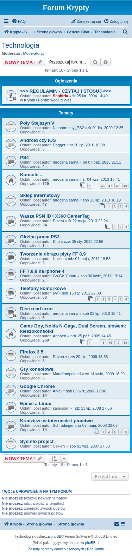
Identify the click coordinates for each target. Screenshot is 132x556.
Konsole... (31, 174)
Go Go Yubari (64, 276)
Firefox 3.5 (31, 352)
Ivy (55, 293)
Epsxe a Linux (35, 403)
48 (117, 186)
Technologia (20, 45)
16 (110, 342)
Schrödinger (63, 425)
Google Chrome (37, 386)
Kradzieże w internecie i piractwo (56, 420)
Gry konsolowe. (37, 369)
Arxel (57, 391)
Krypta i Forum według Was (47, 100)
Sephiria (60, 96)
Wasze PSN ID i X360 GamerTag (55, 216)
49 (125, 186)
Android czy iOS (38, 140)
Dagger (59, 145)
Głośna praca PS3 (39, 236)
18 (125, 342)
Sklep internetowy (40, 195)
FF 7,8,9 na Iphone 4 (42, 271)
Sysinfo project (37, 441)
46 (103, 186)
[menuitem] (19, 21)
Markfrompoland (67, 374)
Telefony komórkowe (43, 288)
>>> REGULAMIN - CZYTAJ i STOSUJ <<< (65, 91)
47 (110, 186)
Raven (58, 221)
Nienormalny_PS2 (68, 128)
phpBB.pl (92, 543)
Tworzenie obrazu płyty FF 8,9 (53, 254)
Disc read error (36, 308)
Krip (56, 241)
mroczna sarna (65, 162)
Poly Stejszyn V (37, 123)
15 (103, 342)
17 (117, 342)
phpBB (56, 536)
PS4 (24, 157)
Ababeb (59, 336)
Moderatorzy (34, 53)
